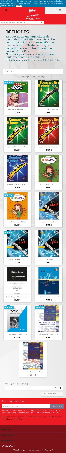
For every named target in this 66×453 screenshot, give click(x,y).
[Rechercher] (22, 22)
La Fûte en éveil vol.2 (17, 222)
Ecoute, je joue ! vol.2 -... (17, 259)
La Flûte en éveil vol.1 (48, 184)
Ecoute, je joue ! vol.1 (48, 222)
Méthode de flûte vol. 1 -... (48, 334)
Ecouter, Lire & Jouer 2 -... (49, 147)
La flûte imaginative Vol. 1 (49, 297)
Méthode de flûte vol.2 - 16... (33, 372)
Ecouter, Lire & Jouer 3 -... (49, 109)
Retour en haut (52, 394)
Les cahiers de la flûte (17, 334)
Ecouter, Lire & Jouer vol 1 (17, 184)
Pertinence (33, 71)
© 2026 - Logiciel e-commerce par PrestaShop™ (33, 450)
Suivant (57, 388)
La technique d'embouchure (17, 297)
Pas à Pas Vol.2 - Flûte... (17, 109)
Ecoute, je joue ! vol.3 (48, 259)
